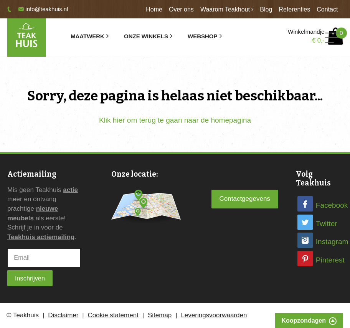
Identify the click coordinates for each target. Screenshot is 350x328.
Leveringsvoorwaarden (214, 315)
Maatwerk (87, 36)
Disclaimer (63, 315)
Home (154, 9)
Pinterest (330, 260)
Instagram (332, 242)
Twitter (326, 224)
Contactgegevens (245, 198)
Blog (266, 9)
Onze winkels (146, 36)
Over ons (181, 9)
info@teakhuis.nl (46, 9)
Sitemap (160, 315)
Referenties (294, 9)
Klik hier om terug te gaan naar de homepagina (175, 120)
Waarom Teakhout (225, 9)
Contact (327, 9)
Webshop (202, 36)
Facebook (332, 205)
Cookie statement (113, 315)
